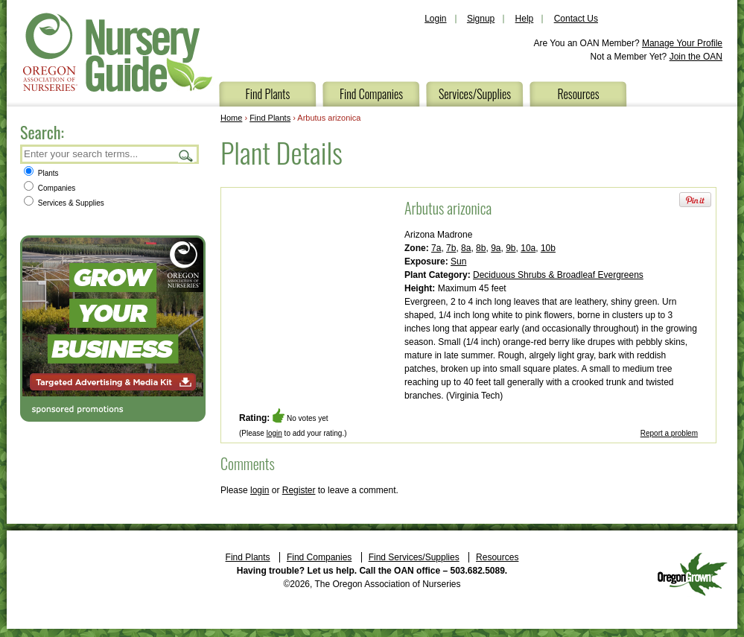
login (274, 433)
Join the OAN (696, 56)
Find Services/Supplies (414, 557)
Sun (458, 261)
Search (186, 155)
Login (435, 18)
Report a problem (669, 433)
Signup (481, 18)
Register (299, 490)
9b (510, 248)
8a (466, 248)
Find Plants (268, 94)
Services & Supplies (64, 203)
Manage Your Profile (682, 43)
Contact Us (576, 18)
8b (481, 248)
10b (548, 248)
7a (436, 248)
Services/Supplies (475, 94)
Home (231, 117)
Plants (41, 173)
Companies (49, 188)
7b (451, 248)
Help (524, 18)
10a (528, 248)
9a (495, 248)
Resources (578, 94)
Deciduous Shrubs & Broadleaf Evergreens (558, 275)
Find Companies (371, 94)
